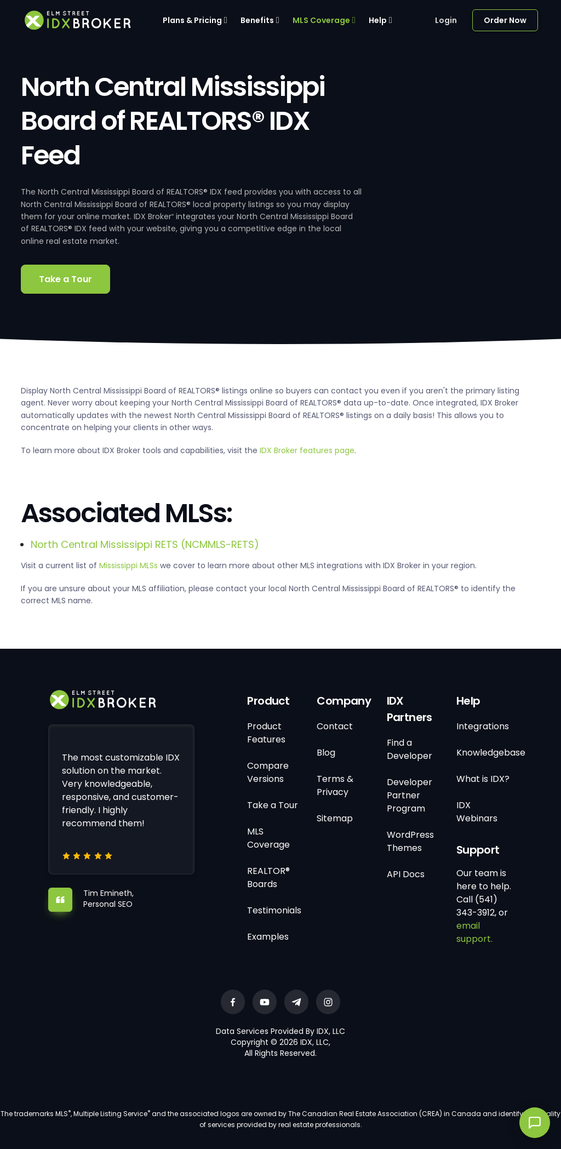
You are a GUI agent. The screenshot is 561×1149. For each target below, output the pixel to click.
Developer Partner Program (409, 795)
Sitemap (335, 818)
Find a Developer (409, 749)
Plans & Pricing (192, 20)
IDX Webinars (476, 812)
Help (378, 20)
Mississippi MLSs (128, 565)
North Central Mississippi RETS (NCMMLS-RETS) (145, 544)
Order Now (505, 20)
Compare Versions (268, 772)
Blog (326, 752)
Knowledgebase (490, 752)
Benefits (257, 20)
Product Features (266, 733)
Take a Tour (65, 279)
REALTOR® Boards (268, 877)
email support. (474, 932)
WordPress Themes (410, 841)
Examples (268, 936)
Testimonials (274, 910)
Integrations (482, 726)
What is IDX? (483, 779)
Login (446, 20)
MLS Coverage (321, 20)
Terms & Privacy (335, 785)
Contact (335, 726)
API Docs (406, 874)
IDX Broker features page (307, 450)
